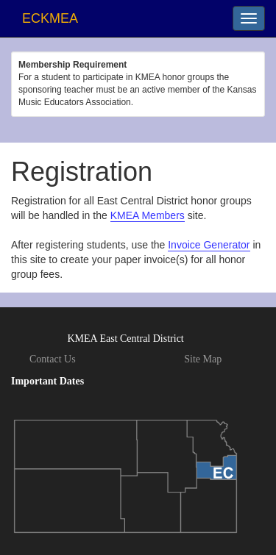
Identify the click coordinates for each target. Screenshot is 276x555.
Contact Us (52, 359)
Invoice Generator (209, 245)
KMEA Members (147, 215)
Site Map (203, 359)
